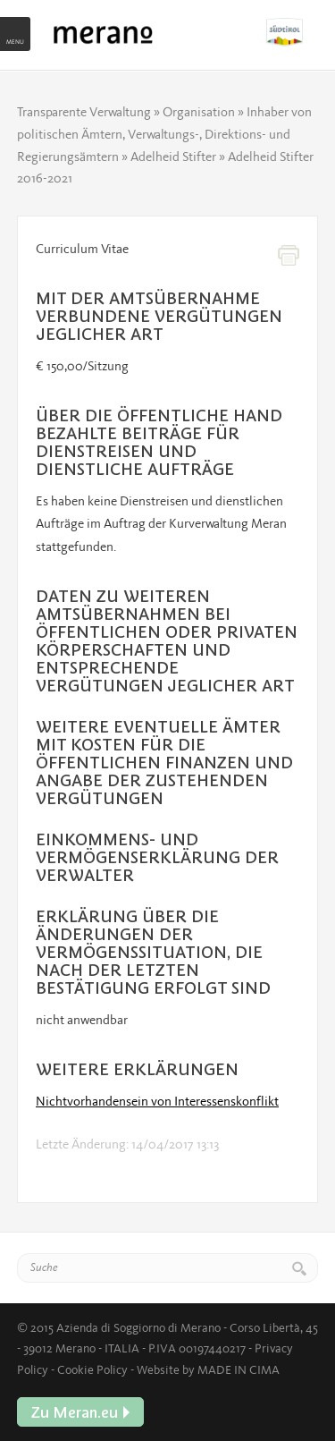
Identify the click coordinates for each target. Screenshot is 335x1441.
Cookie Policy (92, 1369)
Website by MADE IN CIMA (208, 1369)
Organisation (199, 112)
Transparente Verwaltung (84, 112)
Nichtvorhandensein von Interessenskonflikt (157, 1101)
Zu (292, 32)
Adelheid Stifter (173, 156)
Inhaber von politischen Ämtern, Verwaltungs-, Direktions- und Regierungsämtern (164, 134)
